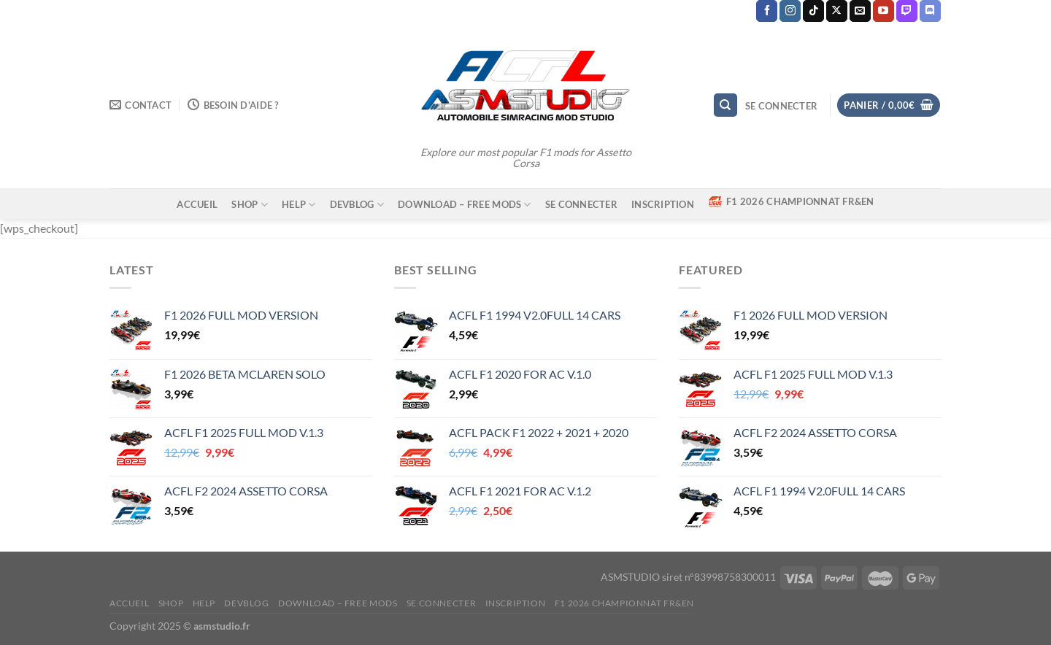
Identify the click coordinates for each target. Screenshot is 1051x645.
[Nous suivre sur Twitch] (906, 11)
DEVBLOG (357, 205)
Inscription (662, 204)
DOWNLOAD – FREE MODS (464, 205)
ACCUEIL (197, 204)
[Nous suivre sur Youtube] (883, 11)
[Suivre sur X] (836, 11)
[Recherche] (725, 105)
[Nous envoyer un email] (860, 11)
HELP (298, 205)
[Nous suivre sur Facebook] (766, 11)
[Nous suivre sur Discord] (930, 11)
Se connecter (581, 204)
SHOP (249, 205)
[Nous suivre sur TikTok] (813, 11)
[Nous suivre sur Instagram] (790, 11)
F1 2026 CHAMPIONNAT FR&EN (791, 201)
